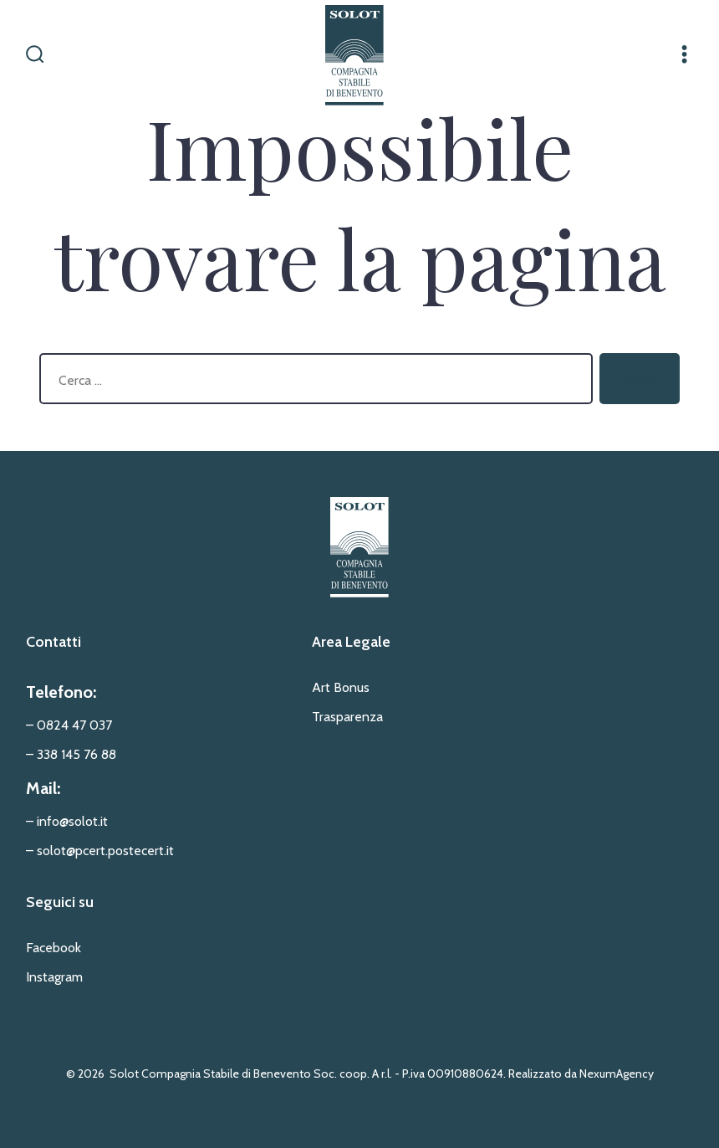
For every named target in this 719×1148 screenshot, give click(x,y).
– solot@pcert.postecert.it (100, 850)
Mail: (43, 788)
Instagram (54, 977)
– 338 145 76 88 (71, 754)
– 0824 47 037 (69, 725)
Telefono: (61, 692)
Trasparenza (347, 717)
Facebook (53, 948)
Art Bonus (341, 687)
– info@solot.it (67, 821)
